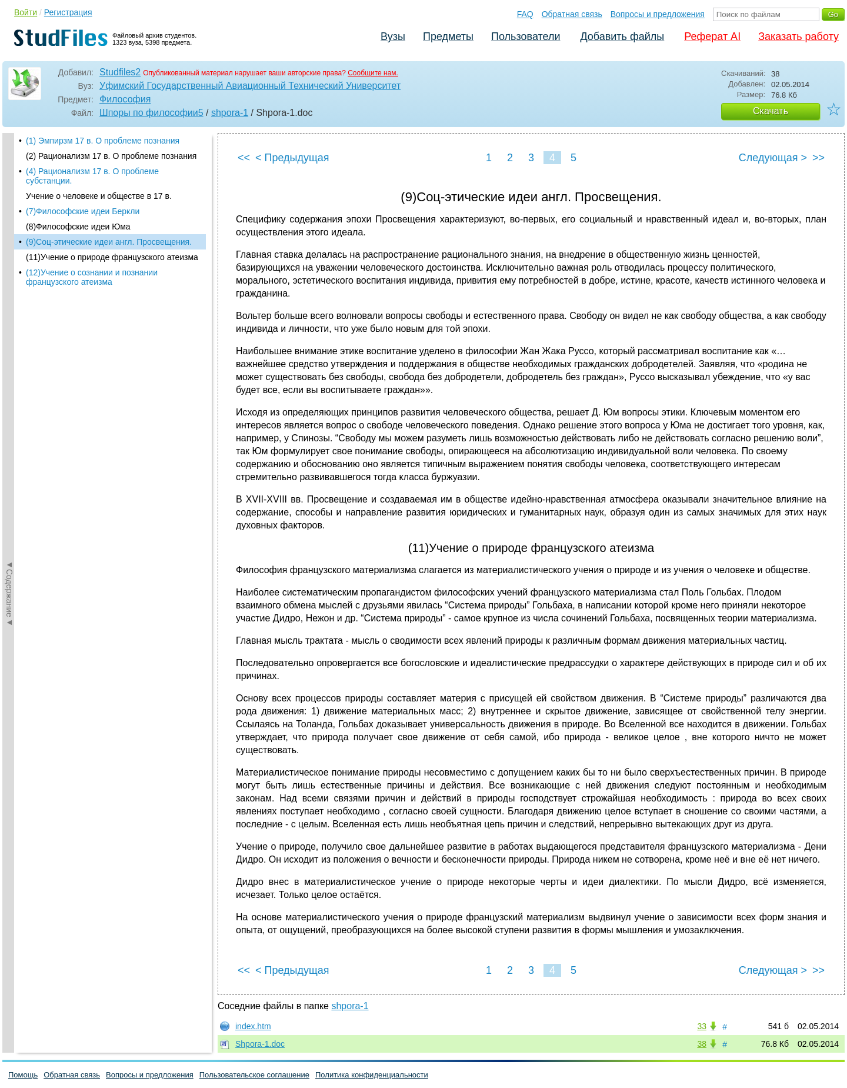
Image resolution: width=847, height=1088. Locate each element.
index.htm (253, 1026)
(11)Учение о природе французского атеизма (112, 257)
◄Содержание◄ (9, 338)
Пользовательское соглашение (254, 1074)
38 (701, 1044)
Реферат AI (712, 36)
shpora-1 (229, 113)
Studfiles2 (120, 72)
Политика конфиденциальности (371, 1074)
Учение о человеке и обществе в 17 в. (99, 196)
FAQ (525, 14)
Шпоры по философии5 (151, 113)
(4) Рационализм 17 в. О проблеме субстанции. (92, 176)
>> (818, 158)
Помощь (23, 1074)
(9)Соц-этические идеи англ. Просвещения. (109, 242)
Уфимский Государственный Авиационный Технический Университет (250, 86)
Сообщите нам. (373, 72)
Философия (125, 99)
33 (701, 1026)
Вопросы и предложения (658, 14)
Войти (25, 12)
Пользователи (525, 36)
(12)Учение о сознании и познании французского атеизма (92, 277)
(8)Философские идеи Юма (78, 226)
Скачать (770, 111)
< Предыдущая (292, 158)
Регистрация (68, 12)
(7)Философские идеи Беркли (82, 211)
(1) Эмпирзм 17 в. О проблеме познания (102, 140)
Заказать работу (798, 36)
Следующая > (773, 158)
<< (244, 158)
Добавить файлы (622, 36)
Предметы (448, 36)
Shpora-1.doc (260, 1044)
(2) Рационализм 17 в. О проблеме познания (111, 156)
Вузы (393, 36)
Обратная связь (572, 14)
